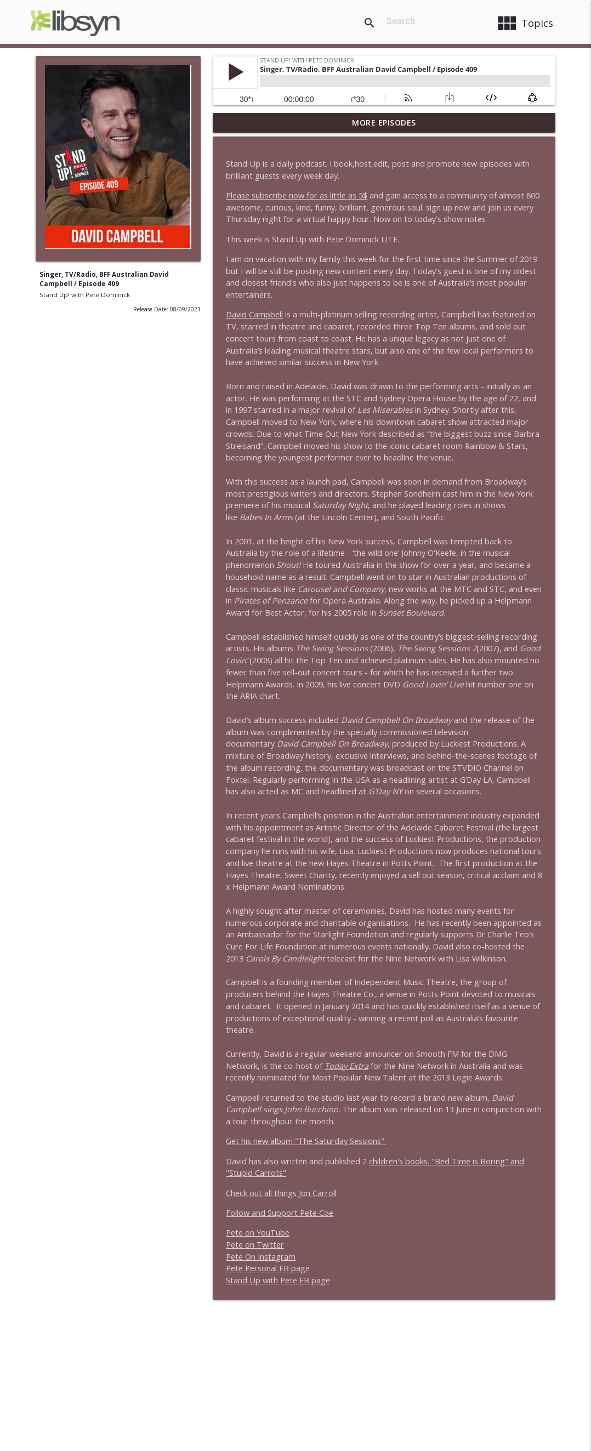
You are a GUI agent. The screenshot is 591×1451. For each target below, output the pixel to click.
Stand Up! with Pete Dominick (84, 295)
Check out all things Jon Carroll (281, 1193)
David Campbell (254, 314)
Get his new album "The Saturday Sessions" (306, 1141)
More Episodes (384, 122)
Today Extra (346, 1066)
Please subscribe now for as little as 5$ (296, 195)
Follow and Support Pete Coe (279, 1213)
